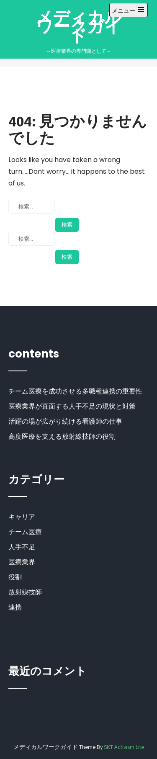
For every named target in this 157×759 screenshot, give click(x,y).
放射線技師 (25, 592)
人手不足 (21, 547)
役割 (15, 577)
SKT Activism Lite (124, 747)
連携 (15, 607)
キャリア (21, 516)
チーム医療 (25, 531)
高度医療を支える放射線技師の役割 (62, 436)
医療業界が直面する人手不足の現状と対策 (72, 406)
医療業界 (21, 562)
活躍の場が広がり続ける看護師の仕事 (65, 421)
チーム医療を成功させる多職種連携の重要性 (75, 391)
